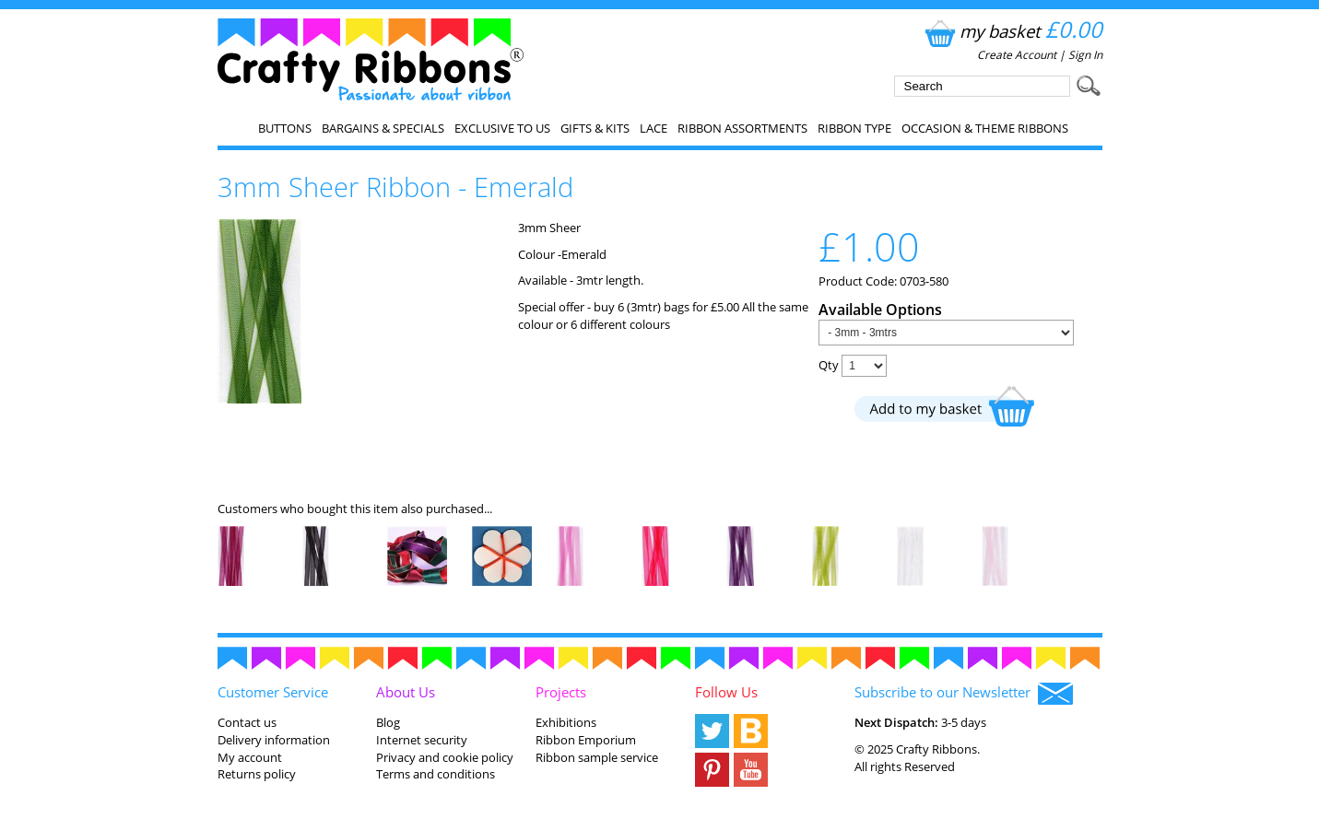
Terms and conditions (435, 774)
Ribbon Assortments (742, 128)
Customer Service (273, 692)
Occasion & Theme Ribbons (984, 128)
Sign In (1085, 55)
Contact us (247, 722)
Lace (653, 128)
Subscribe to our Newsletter (963, 694)
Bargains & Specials (383, 128)
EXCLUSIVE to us (502, 128)
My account (250, 757)
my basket (1011, 30)
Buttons (285, 128)
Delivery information (274, 739)
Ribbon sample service (597, 757)
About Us (405, 692)
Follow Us (726, 692)
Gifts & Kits (595, 128)
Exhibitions (566, 722)
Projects (561, 692)
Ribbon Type (854, 128)
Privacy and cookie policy (444, 757)
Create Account (1016, 55)
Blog (388, 722)
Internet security (421, 739)
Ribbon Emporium (586, 739)
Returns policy (257, 774)
